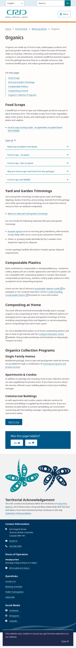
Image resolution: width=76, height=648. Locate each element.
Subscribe (10, 597)
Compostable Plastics (18, 86)
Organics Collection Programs (22, 95)
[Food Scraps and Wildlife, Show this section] (38, 180)
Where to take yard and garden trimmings (28, 213)
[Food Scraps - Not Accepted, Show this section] (38, 163)
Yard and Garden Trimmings (21, 82)
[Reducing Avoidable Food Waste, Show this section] (38, 147)
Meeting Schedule (13, 586)
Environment (21, 29)
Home (8, 29)
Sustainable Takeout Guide (48, 288)
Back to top (13, 422)
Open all (9, 140)
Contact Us (10, 581)
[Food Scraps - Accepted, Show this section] (38, 155)
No (29, 442)
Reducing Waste (39, 29)
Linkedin (14, 621)
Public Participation (14, 592)
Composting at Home (18, 90)
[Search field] (51, 3)
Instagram (15, 615)
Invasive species (15, 231)
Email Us (13, 541)
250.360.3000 (15, 546)
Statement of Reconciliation (18, 513)
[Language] (14, 3)
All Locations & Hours (19, 568)
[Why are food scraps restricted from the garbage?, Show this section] (38, 171)
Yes (15, 442)
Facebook (15, 610)
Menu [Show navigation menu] (65, 14)
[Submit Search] (68, 3)
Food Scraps (14, 78)
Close (63, 641)
